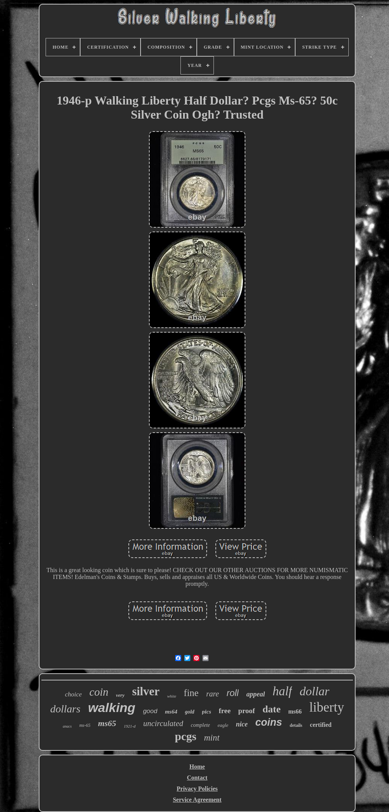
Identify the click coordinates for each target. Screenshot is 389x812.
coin (98, 692)
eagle (223, 725)
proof (246, 711)
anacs (67, 726)
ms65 (107, 723)
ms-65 (84, 725)
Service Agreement (197, 799)
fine (191, 693)
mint (212, 737)
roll (232, 693)
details (295, 725)
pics (206, 712)
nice (242, 724)
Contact (197, 777)
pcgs (185, 736)
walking (112, 707)
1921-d (130, 726)
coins (268, 722)
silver (146, 691)
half (282, 691)
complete (200, 725)
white (171, 696)
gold (189, 712)
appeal (255, 694)
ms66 (295, 711)
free (225, 711)
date (271, 709)
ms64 (171, 712)
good (150, 711)
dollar (314, 691)
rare (212, 694)
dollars (65, 709)
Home (197, 766)
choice (73, 694)
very (120, 695)
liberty (326, 707)
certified (321, 725)
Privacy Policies (197, 788)
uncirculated (163, 723)
